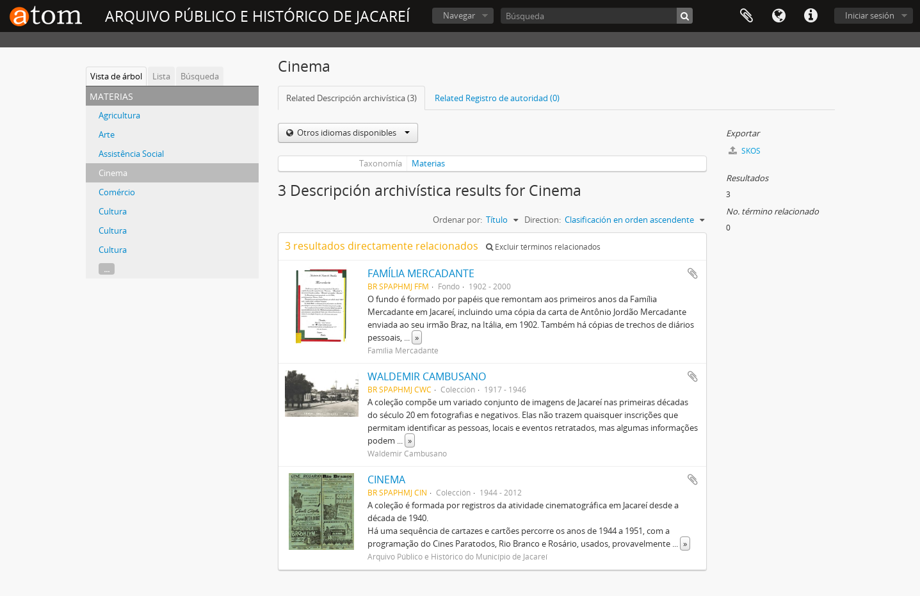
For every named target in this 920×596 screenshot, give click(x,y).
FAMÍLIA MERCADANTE (420, 273)
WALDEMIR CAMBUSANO (426, 376)
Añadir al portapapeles (692, 273)
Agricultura (119, 115)
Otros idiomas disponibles (352, 132)
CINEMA (386, 479)
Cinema (113, 173)
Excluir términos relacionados (543, 246)
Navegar (459, 15)
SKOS (745, 150)
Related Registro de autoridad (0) (497, 98)
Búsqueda (200, 76)
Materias (428, 163)
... (106, 269)
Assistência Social (131, 153)
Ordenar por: (457, 219)
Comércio (117, 192)
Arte (107, 134)
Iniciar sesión (869, 15)
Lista (161, 76)
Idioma (779, 16)
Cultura (113, 211)
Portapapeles (746, 16)
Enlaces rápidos (811, 16)
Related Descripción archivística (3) (351, 98)
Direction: (542, 219)
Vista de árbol (116, 76)
